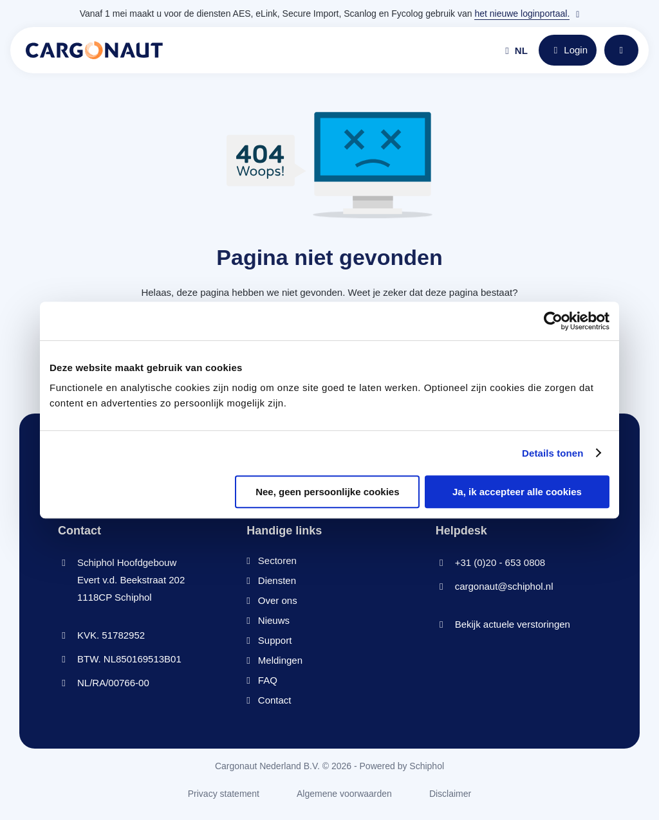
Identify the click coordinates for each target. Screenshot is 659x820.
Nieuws (274, 620)
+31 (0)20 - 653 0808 (500, 562)
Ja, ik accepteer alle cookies (517, 491)
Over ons (277, 600)
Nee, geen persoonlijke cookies (327, 491)
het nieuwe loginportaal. (522, 13)
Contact (275, 700)
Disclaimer (450, 793)
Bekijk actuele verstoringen (512, 624)
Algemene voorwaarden (344, 793)
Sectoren (277, 560)
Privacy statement (223, 793)
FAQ (267, 680)
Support (275, 640)
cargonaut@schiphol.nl (504, 586)
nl (516, 50)
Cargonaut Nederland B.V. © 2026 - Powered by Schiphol (329, 766)
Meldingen (280, 660)
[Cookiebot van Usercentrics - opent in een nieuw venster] (553, 321)
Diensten (277, 580)
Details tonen (552, 453)
